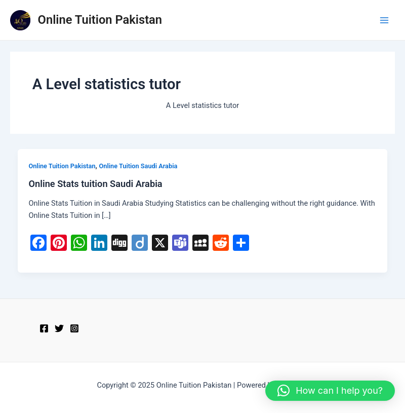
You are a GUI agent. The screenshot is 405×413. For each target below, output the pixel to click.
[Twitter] (59, 328)
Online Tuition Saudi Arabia (138, 166)
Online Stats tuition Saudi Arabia (95, 183)
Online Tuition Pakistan (100, 20)
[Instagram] (74, 328)
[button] (330, 391)
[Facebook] (44, 328)
